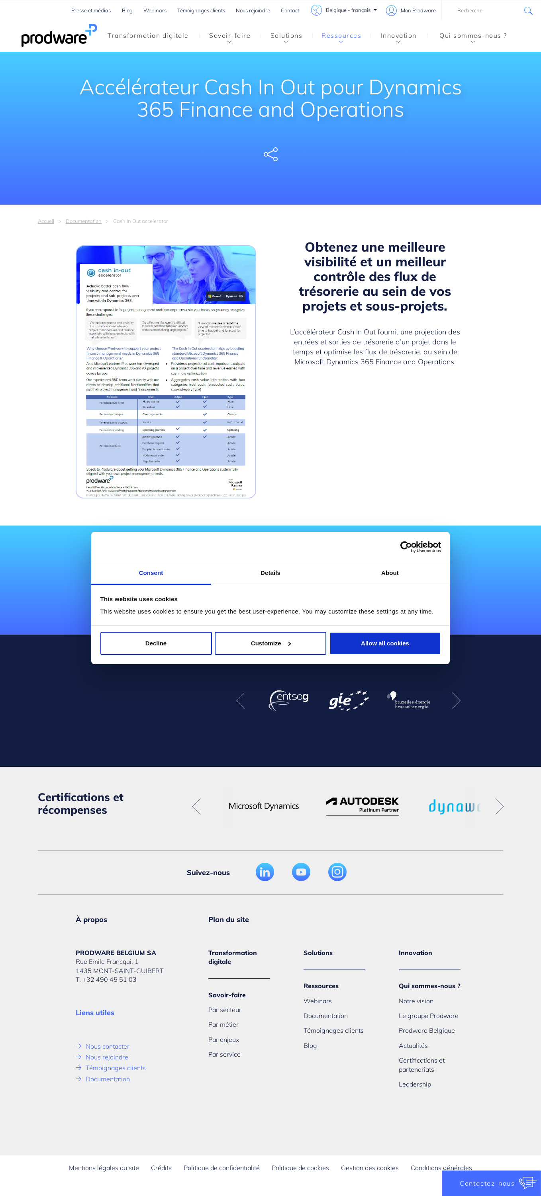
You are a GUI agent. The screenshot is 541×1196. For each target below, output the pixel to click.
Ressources (336, 37)
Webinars (155, 10)
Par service (224, 1054)
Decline (156, 643)
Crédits (161, 1168)
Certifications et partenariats (422, 1064)
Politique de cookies (300, 1168)
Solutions (281, 37)
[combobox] (491, 10)
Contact (290, 10)
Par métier (223, 1024)
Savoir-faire (225, 37)
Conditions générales (441, 1168)
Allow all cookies (385, 643)
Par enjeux (223, 1040)
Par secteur (224, 1010)
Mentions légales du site (104, 1168)
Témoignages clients (201, 10)
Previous (240, 700)
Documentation (84, 221)
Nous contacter (107, 1046)
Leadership (415, 1084)
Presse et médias (91, 10)
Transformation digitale (148, 35)
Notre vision (416, 1001)
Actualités (413, 1045)
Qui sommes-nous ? (467, 37)
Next (456, 700)
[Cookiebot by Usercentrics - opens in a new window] (406, 547)
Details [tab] (270, 572)
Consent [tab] (151, 572)
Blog (127, 10)
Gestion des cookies (370, 1168)
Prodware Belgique (427, 1030)
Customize (271, 643)
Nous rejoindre (253, 10)
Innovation (393, 37)
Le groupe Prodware (429, 1016)
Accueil (46, 221)
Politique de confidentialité (222, 1168)
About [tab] (390, 572)
